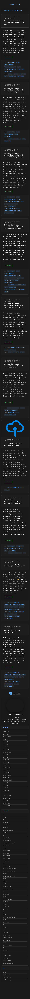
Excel (4, 884)
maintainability (7, 907)
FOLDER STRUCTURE (14, 280)
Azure (4, 835)
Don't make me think (9, 876)
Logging (5, 904)
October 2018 (6, 749)
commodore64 (6, 858)
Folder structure (8, 889)
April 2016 (6, 790)
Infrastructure (7, 899)
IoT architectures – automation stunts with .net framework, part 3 (13, 227)
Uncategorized (7, 955)
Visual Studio (7, 960)
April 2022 (6, 739)
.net (4, 815)
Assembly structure (8, 830)
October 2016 (6, 777)
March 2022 (6, 742)
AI (3, 820)
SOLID (4, 942)
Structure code (7, 945)
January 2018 (6, 765)
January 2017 (6, 772)
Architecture (6, 825)
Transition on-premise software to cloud (13, 444)
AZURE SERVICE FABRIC (10, 67)
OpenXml (5, 927)
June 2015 (5, 800)
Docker (4, 873)
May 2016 (5, 788)
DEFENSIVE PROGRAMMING (19, 674)
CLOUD (19, 67)
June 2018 (5, 757)
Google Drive (6, 894)
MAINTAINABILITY (9, 609)
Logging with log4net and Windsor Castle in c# (14, 566)
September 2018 (7, 752)
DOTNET (6, 607)
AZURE (17, 62)
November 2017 (7, 767)
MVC (4, 912)
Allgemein (5, 822)
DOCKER (6, 203)
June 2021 (5, 744)
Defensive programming (9, 868)
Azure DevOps (6, 838)
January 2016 (6, 798)
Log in (4, 972)
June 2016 (5, 785)
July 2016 (5, 782)
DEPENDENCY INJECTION (10, 69)
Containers (6, 861)
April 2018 (6, 759)
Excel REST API (7, 886)
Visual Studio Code (8, 963)
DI (5, 614)
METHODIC (7, 410)
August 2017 (6, 770)
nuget (4, 914)
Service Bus (6, 935)
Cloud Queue (6, 850)
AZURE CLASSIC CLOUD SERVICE (12, 208)
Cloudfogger (6, 853)
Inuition (5, 901)
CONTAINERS (7, 201)
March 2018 (6, 762)
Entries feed (6, 974)
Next (18, 693)
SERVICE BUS (21, 69)
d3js (4, 863)
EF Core (5, 881)
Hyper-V (5, 896)
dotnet (4, 878)
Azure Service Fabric (9, 843)
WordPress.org (7, 980)
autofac (5, 832)
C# (13, 681)
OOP (4, 925)
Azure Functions (7, 840)
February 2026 (7, 736)
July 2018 (5, 754)
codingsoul (15, 4)
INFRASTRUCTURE (14, 607)
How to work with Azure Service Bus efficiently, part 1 (14, 22)
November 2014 (7, 806)
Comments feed (7, 977)
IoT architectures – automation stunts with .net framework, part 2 (13, 305)
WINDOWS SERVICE (9, 213)
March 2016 (6, 793)
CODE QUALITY (19, 546)
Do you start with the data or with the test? (13, 503)
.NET (9, 408)
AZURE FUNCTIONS (9, 64)
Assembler (5, 827)
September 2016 (7, 780)
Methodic (5, 909)
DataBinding (6, 866)
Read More (8, 57)
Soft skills (6, 940)
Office (4, 919)
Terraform (5, 950)
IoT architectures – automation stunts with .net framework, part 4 (13, 155)
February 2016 (7, 795)
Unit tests (6, 958)
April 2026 (6, 731)
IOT (18, 412)
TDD (4, 948)
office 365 (6, 922)
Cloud (4, 848)
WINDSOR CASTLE (8, 618)
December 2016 (7, 775)
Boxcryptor (6, 845)
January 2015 (6, 803)
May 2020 (5, 747)
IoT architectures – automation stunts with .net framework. (13, 366)
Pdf (4, 930)
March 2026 (6, 734)
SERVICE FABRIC (8, 71)
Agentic (5, 817)
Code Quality (6, 855)
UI (3, 953)
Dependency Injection (9, 871)
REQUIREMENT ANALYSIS (10, 414)
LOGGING (22, 607)
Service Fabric (7, 937)
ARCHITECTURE (11, 62)
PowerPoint (6, 932)
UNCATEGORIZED (11, 550)
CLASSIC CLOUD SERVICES (11, 289)
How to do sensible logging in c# (12, 631)
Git (4, 891)
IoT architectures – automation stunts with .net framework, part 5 (13, 90)
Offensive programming (9, 917)
